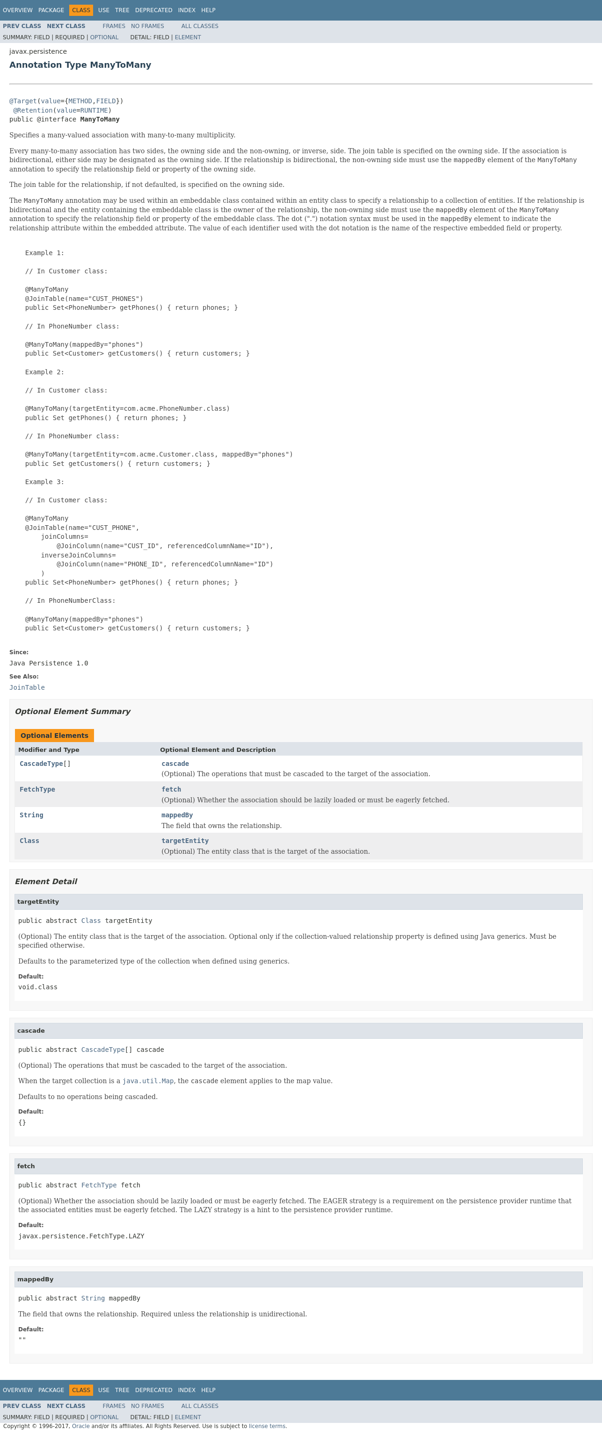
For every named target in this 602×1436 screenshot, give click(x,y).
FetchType (37, 789)
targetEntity (185, 840)
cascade (175, 763)
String (32, 815)
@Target (23, 101)
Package (51, 10)
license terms (267, 1426)
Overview (18, 10)
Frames (114, 26)
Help (208, 10)
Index (187, 10)
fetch (171, 789)
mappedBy (177, 815)
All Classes (199, 26)
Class (29, 840)
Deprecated (154, 10)
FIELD (106, 101)
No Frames (147, 26)
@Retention (32, 110)
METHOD (80, 101)
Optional (104, 37)
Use (103, 10)
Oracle (81, 1426)
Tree (122, 10)
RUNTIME (94, 110)
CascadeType (41, 763)
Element (188, 37)
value (50, 101)
